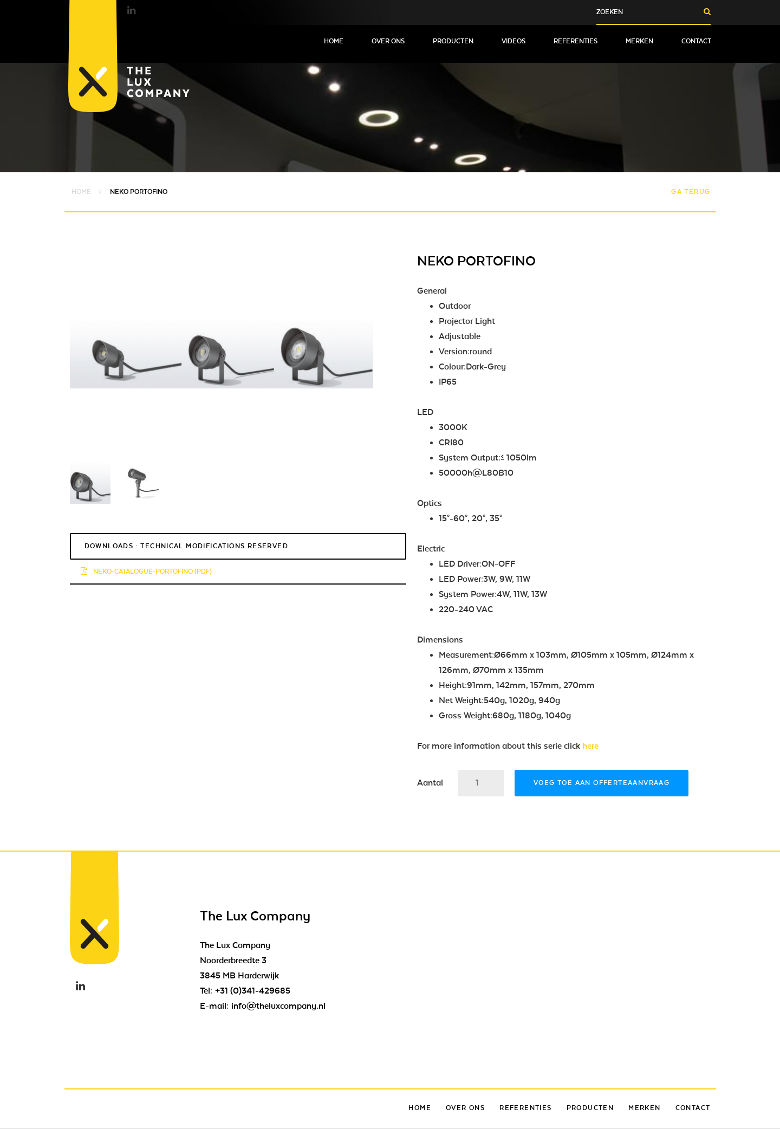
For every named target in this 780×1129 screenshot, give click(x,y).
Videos (513, 41)
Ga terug (690, 192)
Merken (639, 41)
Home (333, 41)
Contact (696, 41)
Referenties (575, 41)
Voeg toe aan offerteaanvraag (602, 783)
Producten (453, 41)
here (590, 746)
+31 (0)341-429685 (252, 991)
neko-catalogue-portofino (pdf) (146, 571)
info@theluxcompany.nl (278, 1006)
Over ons (388, 41)
